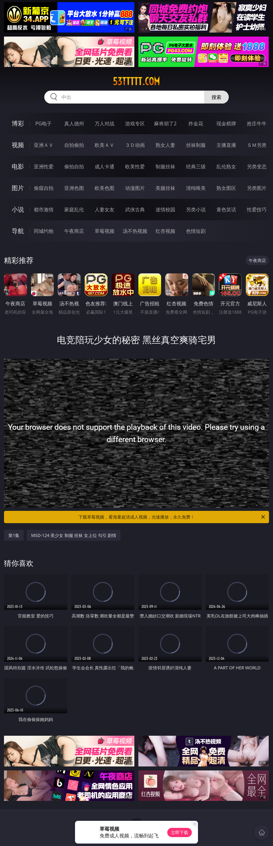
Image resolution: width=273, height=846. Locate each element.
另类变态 (257, 166)
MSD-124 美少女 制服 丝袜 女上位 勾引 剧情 (73, 535)
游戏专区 (135, 123)
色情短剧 (196, 231)
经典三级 (196, 166)
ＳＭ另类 (257, 145)
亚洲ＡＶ (43, 145)
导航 (18, 231)
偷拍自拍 (74, 166)
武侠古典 (135, 209)
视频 (18, 145)
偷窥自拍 (43, 188)
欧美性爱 (135, 166)
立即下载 (179, 832)
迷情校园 (165, 209)
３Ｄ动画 (135, 145)
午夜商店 (74, 231)
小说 (18, 209)
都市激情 (43, 209)
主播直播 (226, 145)
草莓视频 (104, 231)
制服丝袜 (165, 166)
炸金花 (195, 123)
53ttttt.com (136, 81)
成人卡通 (104, 166)
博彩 (18, 123)
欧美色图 (104, 188)
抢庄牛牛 (257, 123)
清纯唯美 (196, 188)
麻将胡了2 (165, 123)
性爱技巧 (257, 209)
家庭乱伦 (74, 209)
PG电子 (43, 123)
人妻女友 (104, 209)
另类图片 (257, 188)
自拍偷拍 (74, 145)
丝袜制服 (196, 145)
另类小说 (196, 209)
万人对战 (104, 123)
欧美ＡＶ (104, 145)
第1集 (13, 535)
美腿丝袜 (165, 188)
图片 (18, 188)
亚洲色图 (74, 188)
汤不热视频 (135, 231)
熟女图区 (226, 188)
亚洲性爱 (43, 166)
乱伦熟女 (226, 166)
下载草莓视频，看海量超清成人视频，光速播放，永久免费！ (172, 517)
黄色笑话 (226, 209)
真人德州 (74, 123)
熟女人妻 (165, 145)
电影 (18, 166)
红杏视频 (165, 231)
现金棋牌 (226, 123)
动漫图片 (135, 188)
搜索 (216, 97)
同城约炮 (43, 231)
